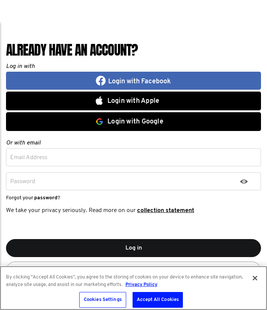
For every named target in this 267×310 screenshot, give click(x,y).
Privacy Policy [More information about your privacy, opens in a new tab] (141, 284)
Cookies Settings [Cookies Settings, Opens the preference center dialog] (103, 299)
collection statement (165, 211)
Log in (133, 248)
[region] (133, 288)
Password (22, 182)
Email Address (28, 158)
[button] (133, 81)
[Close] (255, 278)
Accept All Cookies (158, 299)
